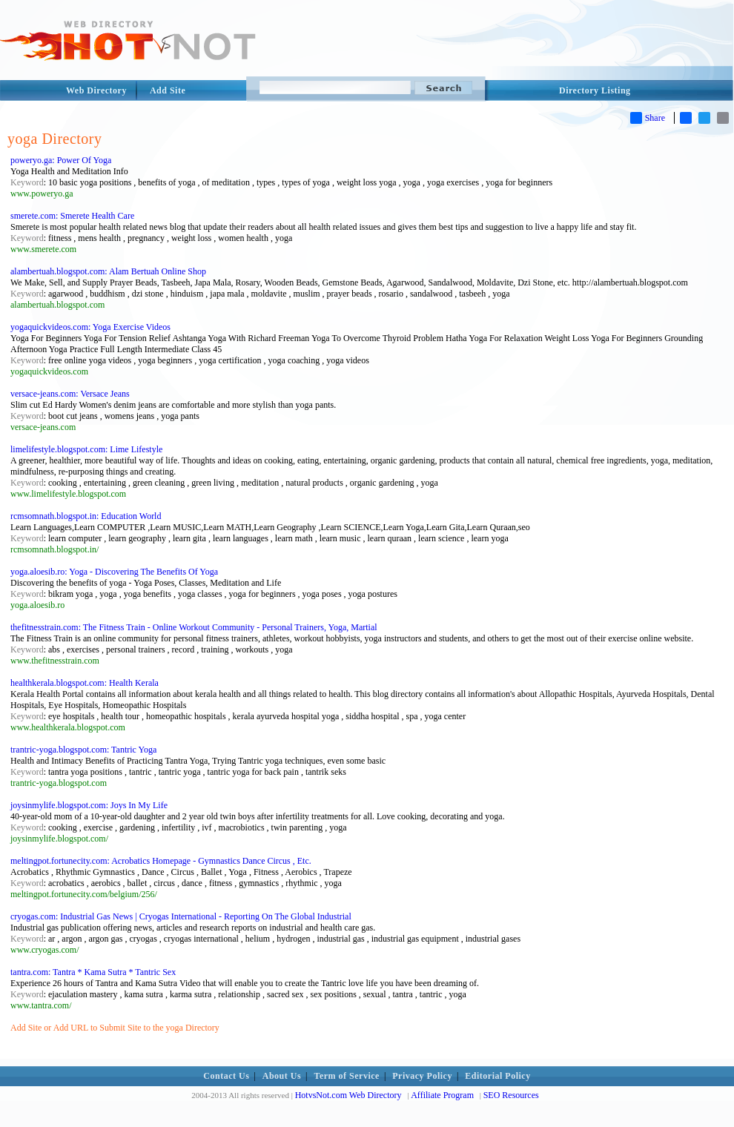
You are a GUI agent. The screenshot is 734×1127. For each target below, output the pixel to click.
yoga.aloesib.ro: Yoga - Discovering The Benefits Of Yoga (114, 571)
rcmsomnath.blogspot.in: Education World (85, 516)
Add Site (167, 90)
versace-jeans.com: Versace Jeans (70, 394)
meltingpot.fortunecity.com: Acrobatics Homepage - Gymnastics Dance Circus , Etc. (160, 861)
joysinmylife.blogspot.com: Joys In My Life (89, 805)
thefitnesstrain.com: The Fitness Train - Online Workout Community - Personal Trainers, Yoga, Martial (193, 627)
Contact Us (226, 1076)
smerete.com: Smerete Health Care (72, 216)
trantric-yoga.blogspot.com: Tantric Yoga (83, 749)
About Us (281, 1076)
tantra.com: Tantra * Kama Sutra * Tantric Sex (93, 972)
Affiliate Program (442, 1095)
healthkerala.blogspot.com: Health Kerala (84, 683)
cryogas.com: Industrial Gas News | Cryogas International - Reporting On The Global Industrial (180, 916)
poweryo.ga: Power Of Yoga (60, 160)
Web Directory (96, 90)
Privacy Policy (422, 1076)
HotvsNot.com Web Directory (348, 1095)
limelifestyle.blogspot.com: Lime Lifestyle (86, 449)
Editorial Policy (497, 1076)
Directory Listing (595, 90)
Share (647, 118)
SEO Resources (511, 1095)
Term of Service (347, 1076)
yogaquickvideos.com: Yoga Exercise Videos (90, 327)
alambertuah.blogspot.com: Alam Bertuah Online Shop (108, 271)
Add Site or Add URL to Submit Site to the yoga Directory (114, 1027)
